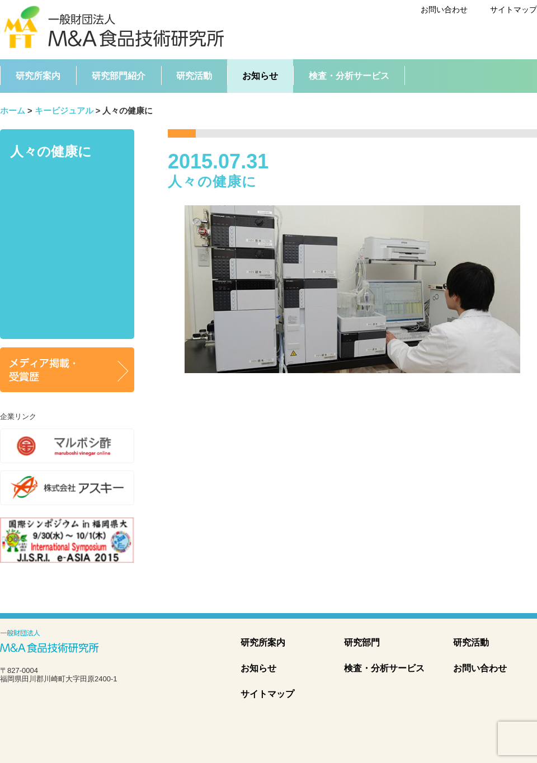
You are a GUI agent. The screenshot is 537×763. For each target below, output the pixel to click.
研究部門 (362, 642)
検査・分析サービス (384, 668)
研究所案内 (263, 642)
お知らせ (258, 668)
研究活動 (471, 642)
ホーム (12, 110)
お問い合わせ (444, 9)
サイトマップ (513, 9)
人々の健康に (51, 151)
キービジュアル (64, 110)
